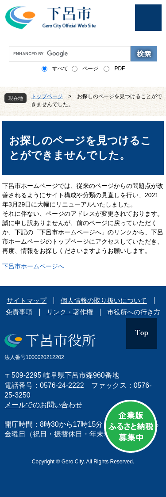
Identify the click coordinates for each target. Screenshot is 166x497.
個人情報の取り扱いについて (104, 300)
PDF (119, 68)
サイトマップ (26, 300)
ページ (90, 68)
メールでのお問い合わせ (43, 405)
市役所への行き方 (133, 312)
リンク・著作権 (69, 312)
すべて (60, 68)
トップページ (47, 96)
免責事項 (19, 312)
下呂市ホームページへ (33, 266)
